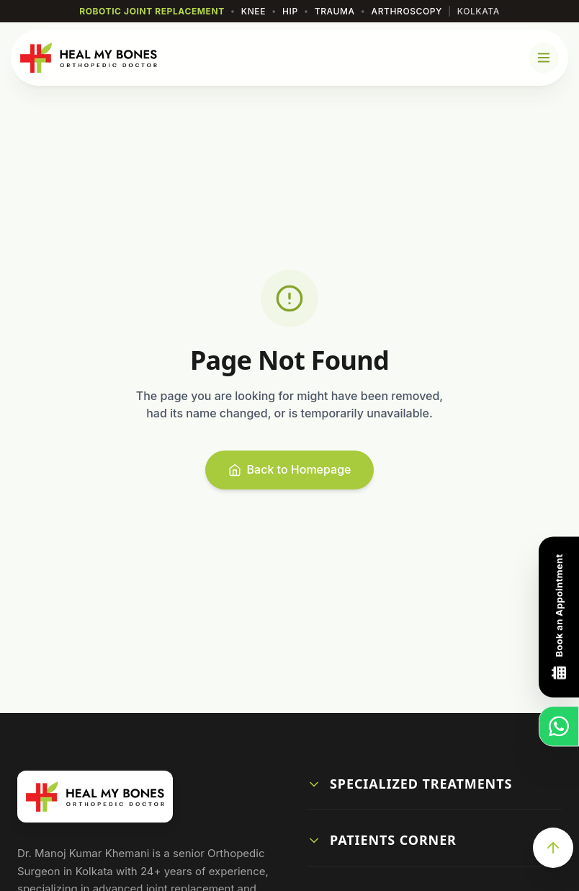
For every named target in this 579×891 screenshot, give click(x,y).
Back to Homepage (289, 469)
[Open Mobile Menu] (544, 58)
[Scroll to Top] (553, 848)
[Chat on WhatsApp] (559, 726)
